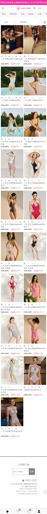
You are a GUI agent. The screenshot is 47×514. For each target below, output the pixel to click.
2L (21, 56)
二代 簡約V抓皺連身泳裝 (10, 100)
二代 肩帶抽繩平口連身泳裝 (11, 59)
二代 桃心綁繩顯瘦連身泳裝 (34, 307)
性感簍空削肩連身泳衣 (32, 390)
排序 (9, 22)
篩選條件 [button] (23, 22)
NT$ (40, 8)
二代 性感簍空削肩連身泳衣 (11, 431)
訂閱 (32, 472)
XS (3, 56)
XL (18, 56)
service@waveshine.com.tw (27, 494)
